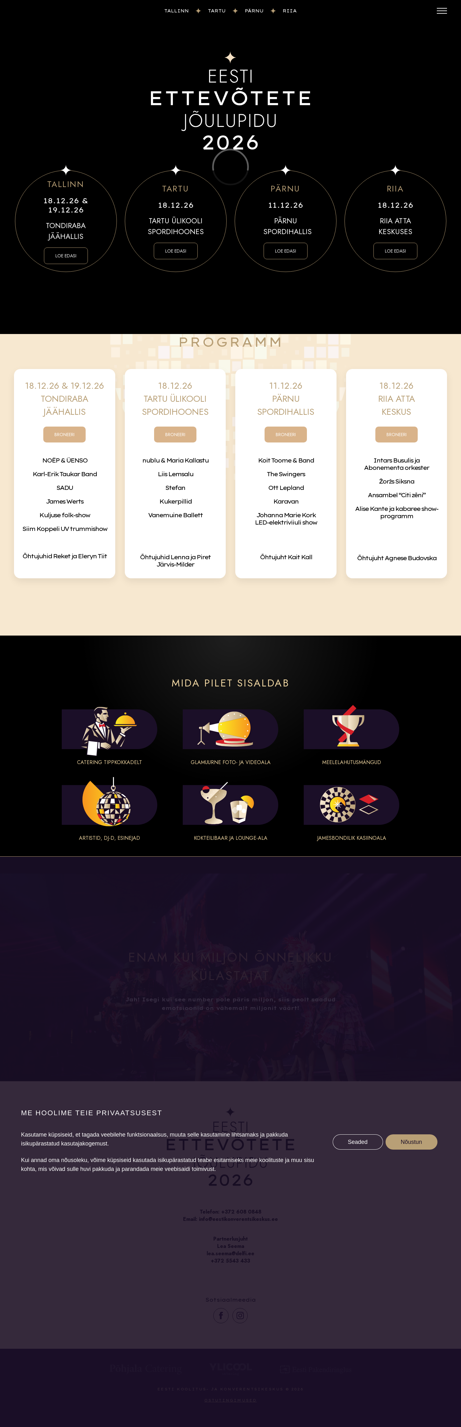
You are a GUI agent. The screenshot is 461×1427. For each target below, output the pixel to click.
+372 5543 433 (230, 1260)
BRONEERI (64, 434)
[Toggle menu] (442, 11)
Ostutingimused (230, 1400)
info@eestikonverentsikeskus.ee (238, 1219)
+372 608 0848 (241, 1211)
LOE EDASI (65, 256)
